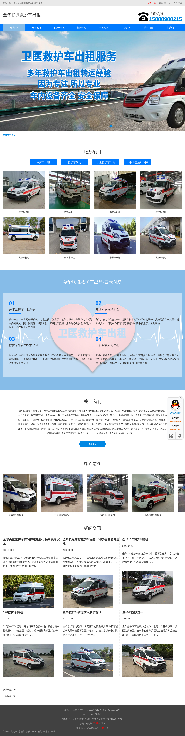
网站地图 (163, 3)
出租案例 (103, 27)
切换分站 (151, 3)
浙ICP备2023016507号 (111, 719)
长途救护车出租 (106, 162)
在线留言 (126, 27)
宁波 (53, 731)
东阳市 (21, 731)
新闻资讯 (81, 27)
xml (170, 3)
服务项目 (36, 27)
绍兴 (40, 731)
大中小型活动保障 (137, 162)
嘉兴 (34, 731)
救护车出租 (59, 27)
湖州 (28, 731)
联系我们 (170, 27)
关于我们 (148, 27)
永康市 (46, 731)
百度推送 (178, 3)
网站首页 (14, 27)
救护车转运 (74, 162)
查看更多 (92, 444)
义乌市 (14, 731)
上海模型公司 (9, 696)
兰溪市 (6, 731)
